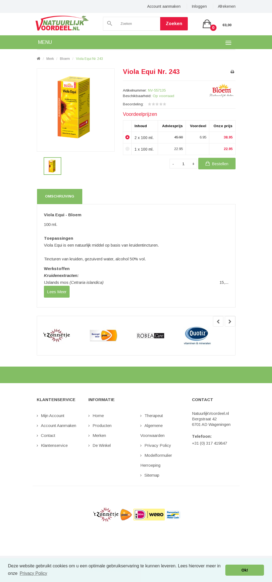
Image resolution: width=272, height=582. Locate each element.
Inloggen (199, 6)
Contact (48, 435)
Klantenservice (54, 445)
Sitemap (151, 475)
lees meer (57, 291)
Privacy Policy (157, 445)
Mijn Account (52, 415)
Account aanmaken (164, 6)
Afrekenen (227, 6)
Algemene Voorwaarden (152, 430)
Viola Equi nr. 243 (89, 59)
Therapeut (153, 415)
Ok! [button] (244, 570)
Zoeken (174, 23)
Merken (99, 435)
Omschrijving (59, 196)
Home (98, 415)
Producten (102, 425)
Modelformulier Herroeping (156, 460)
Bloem (65, 59)
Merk (50, 59)
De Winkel (102, 445)
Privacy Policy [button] (33, 573)
